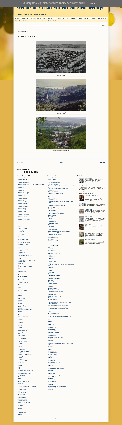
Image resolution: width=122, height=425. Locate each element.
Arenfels (19, 226)
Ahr (18, 225)
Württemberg (20, 405)
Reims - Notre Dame (22, 338)
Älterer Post (102, 162)
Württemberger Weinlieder (53, 387)
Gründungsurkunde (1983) (53, 232)
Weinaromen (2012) (52, 330)
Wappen (50, 321)
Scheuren (20, 364)
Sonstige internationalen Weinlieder (55, 291)
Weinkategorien (51, 360)
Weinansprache (51, 329)
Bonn (19, 237)
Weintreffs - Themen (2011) (54, 375)
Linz (19, 301)
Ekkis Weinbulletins (52, 210)
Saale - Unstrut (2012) (22, 360)
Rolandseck (20, 357)
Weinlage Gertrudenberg (23, 399)
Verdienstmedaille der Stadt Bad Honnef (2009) (58, 308)
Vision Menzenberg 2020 (53, 313)
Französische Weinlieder (53, 223)
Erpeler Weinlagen (22, 271)
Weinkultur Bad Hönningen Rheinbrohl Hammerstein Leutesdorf (31, 184)
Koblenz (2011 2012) (22, 290)
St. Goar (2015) (21, 368)
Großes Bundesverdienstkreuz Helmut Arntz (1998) (59, 231)
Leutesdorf (20, 297)
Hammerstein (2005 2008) (23, 282)
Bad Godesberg (21, 231)
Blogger (83, 418)
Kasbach (20, 287)
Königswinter (20, 293)
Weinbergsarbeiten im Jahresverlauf (55, 337)
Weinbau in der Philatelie (53, 332)
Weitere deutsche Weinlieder (54, 379)
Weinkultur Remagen (22, 213)
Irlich (19, 284)
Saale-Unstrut (21, 362)
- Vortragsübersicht (52, 179)
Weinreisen (66, 18)
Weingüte (50, 357)
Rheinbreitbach (21, 344)
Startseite (61, 162)
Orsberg (19, 328)
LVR (49, 242)
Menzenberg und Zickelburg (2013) (25, 309)
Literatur (94, 18)
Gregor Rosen (51, 226)
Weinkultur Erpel (21, 190)
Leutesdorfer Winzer (52, 244)
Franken (19, 274)
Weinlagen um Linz (22, 403)
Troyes (19, 378)
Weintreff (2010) (51, 373)
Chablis (19, 247)
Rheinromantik (51, 272)
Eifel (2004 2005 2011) (22, 261)
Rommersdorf (21, 359)
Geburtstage (50, 224)
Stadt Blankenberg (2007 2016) (24, 373)
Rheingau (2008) (21, 349)
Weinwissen (50, 378)
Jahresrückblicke (51, 239)
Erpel (19, 269)
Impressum (20, 414)
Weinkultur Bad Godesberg (23, 179)
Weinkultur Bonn (21, 187)
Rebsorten (50, 267)
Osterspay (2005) (21, 332)
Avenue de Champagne (23, 228)
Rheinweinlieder (102, 18)
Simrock (50, 285)
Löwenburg (20, 303)
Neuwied (20, 320)
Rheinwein (50, 273)
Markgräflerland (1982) (22, 306)
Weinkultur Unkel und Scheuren (24, 219)
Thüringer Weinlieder (52, 299)
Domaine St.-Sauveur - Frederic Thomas (26, 260)
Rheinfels (20, 348)
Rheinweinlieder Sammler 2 (54, 275)
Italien (19, 285)
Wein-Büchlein (51, 324)
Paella (49, 255)
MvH (75, 418)
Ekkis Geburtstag (51, 207)
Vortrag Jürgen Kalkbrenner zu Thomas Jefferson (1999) (60, 316)
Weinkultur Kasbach (22, 197)
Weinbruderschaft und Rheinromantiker (56, 342)
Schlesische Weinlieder (53, 281)
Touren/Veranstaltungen (83, 18)
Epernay (19, 265)
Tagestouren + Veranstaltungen (91, 195)
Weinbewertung (51, 340)
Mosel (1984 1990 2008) (23, 316)
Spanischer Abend (52, 293)
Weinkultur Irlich (21, 195)
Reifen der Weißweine (52, 269)
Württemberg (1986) (22, 407)
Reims (19, 336)
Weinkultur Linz (21, 205)
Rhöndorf (20, 352)
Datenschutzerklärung (22, 412)
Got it (97, 3)
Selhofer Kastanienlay (52, 283)
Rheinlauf (50, 270)
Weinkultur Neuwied (22, 208)
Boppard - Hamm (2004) (23, 239)
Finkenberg (20, 273)
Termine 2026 (25, 18)
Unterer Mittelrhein (22, 389)
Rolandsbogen (21, 356)
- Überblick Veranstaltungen (54, 182)
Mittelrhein (20, 311)
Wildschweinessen (52, 381)
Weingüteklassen (51, 359)
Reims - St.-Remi (21, 340)
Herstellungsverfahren (52, 236)
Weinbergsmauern (52, 338)
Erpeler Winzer (51, 216)
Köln (19, 292)
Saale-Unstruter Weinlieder (54, 278)
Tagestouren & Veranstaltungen (54, 296)
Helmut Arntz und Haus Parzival (54, 234)
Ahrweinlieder (51, 190)
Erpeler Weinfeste (52, 215)
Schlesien (20, 365)
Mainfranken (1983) (22, 305)
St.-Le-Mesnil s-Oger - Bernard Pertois (26, 370)
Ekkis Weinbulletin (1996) (53, 208)
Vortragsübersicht (88, 224)
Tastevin (50, 297)
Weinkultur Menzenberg (23, 206)
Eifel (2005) (20, 263)
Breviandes (20, 241)
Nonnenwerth (20, 322)
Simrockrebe (50, 286)
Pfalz (19, 333)
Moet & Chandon (21, 313)
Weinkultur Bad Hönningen (23, 182)
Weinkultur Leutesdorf (22, 203)
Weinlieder (18, 21)
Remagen (20, 343)
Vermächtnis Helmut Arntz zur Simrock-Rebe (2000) (59, 310)
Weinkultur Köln (21, 200)
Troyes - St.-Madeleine (22, 380)
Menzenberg (20, 308)
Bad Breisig (20, 230)
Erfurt (19, 268)
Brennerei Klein (51, 198)
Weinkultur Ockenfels (22, 209)
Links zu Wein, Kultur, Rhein (49, 21)
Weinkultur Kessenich (22, 198)
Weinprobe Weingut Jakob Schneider (56, 368)
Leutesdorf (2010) (21, 298)
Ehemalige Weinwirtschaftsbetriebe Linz (56, 205)
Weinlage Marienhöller (22, 400)
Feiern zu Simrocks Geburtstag (54, 220)
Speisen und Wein (52, 294)
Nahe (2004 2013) (21, 319)
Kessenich (20, 289)
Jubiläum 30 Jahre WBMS (53, 240)
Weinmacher (50, 367)
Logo (49, 247)
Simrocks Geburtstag (52, 288)
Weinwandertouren (52, 376)
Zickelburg (20, 408)
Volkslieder (50, 314)
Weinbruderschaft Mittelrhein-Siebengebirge (60, 7)
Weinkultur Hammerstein (23, 193)
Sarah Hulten (51, 280)
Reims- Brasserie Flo (22, 341)
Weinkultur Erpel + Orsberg (23, 192)
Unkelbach (20, 388)
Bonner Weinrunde (52, 195)
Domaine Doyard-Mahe (90, 239)
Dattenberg (20, 257)
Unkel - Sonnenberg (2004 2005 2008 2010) (27, 386)
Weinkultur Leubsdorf (22, 201)
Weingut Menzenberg (52, 352)
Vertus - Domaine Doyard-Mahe (24, 392)
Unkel (19, 384)
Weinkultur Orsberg (22, 211)
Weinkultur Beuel (21, 185)
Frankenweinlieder (52, 221)
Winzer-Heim (51, 383)
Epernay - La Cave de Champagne (25, 266)
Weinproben (58, 18)
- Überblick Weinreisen (53, 184)
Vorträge (73, 18)
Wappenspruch (51, 322)
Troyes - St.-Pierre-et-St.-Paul (24, 381)
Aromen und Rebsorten (53, 191)
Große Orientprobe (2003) (53, 229)
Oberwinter (20, 324)
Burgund (19, 245)
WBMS (49, 319)
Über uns (17, 18)
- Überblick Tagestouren (53, 181)
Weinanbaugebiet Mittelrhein (24, 395)
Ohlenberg (20, 327)
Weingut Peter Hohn (52, 354)
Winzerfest (50, 384)
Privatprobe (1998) (52, 261)
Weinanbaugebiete (22, 397)
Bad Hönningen (21, 234)
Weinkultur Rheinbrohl (22, 216)
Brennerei (50, 196)
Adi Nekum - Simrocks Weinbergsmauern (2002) (58, 188)
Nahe (19, 317)
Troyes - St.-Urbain (22, 383)
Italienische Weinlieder (53, 237)
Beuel (19, 236)
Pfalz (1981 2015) (21, 335)
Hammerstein (20, 281)
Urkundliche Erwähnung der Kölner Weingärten (58, 306)
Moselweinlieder (51, 250)
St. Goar (19, 367)
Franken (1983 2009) (22, 276)
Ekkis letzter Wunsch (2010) (54, 212)
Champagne (20, 250)
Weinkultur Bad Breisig (22, 177)
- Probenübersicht (52, 177)
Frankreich (20, 277)
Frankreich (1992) (21, 279)
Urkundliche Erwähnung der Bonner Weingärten (58, 305)
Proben (49, 263)
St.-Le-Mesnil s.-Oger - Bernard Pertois (93, 232)
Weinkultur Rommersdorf (23, 217)
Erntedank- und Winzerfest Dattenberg (56, 213)
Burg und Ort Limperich (23, 244)
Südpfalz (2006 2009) (22, 375)
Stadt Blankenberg (22, 372)
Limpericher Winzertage (53, 245)
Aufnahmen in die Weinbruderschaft (55, 193)
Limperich (20, 300)
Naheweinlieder (51, 252)
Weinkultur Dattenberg (22, 189)
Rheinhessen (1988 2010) (23, 351)
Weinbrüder (50, 346)
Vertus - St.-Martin (21, 394)
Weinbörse (50, 348)
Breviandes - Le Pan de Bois (24, 242)
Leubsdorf (20, 295)
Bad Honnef (20, 233)
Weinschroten (51, 371)
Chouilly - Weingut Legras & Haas (25, 255)
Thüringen (20, 376)
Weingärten (50, 355)
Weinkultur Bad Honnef (22, 181)
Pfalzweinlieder (51, 258)
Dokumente (50, 204)
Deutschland (20, 258)
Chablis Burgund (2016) (23, 249)
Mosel (19, 314)
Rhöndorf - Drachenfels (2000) (24, 354)
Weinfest (50, 349)
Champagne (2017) (22, 252)
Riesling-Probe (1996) (52, 277)
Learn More (92, 3)
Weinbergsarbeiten (52, 335)
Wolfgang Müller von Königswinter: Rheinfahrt (57, 386)
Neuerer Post (20, 162)
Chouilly (19, 253)
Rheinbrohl (20, 346)
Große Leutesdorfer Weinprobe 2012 (56, 228)
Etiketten (50, 218)
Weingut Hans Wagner (53, 351)
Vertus (19, 391)
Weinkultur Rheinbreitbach (23, 214)
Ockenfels (20, 325)
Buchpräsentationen (52, 199)
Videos (49, 311)
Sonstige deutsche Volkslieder (54, 289)
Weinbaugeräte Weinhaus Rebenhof (55, 334)
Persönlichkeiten (51, 256)
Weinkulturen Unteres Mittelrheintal (31, 21)
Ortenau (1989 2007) (22, 330)
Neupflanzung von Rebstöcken (54, 253)
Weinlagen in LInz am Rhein (24, 402)
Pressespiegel (51, 259)
